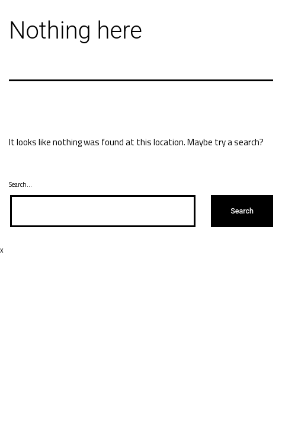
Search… (20, 184)
